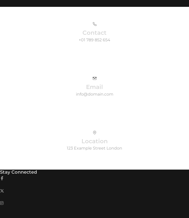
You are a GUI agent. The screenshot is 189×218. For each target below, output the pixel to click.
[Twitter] (94, 190)
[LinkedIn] (94, 202)
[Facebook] (94, 178)
